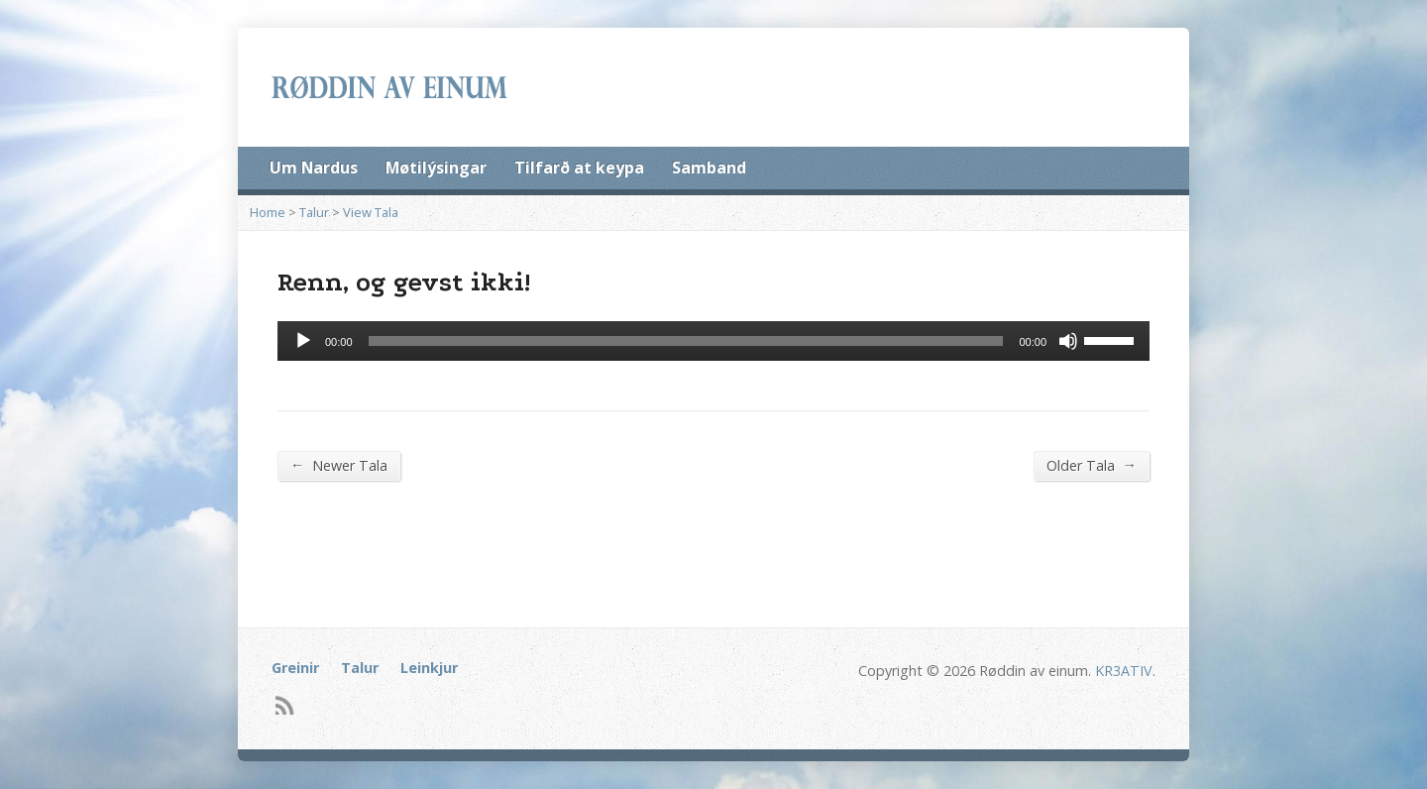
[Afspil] (303, 341)
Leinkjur (429, 667)
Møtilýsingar (436, 167)
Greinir (295, 667)
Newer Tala (338, 465)
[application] (713, 341)
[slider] (686, 341)
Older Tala (1091, 465)
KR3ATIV (1124, 670)
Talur (314, 212)
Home (267, 212)
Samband (709, 167)
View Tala (370, 212)
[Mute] (1068, 341)
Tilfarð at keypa (579, 167)
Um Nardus (314, 167)
